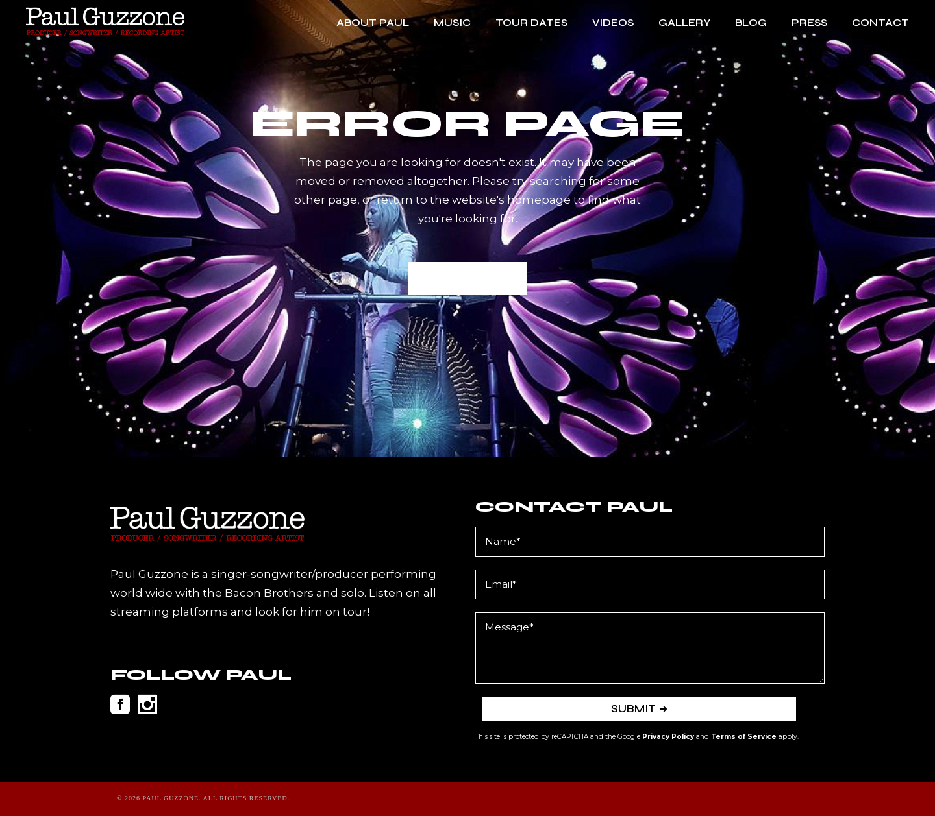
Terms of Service (744, 736)
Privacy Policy (668, 736)
